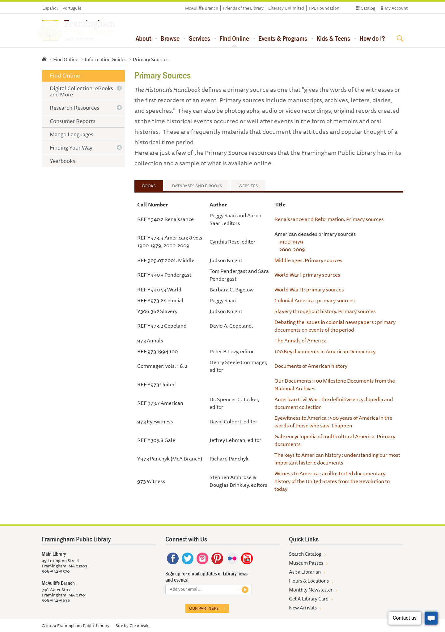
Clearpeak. (139, 625)
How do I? (372, 38)
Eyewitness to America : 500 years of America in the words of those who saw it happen (333, 422)
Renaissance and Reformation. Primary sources (329, 219)
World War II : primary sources (309, 289)
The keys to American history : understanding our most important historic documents (337, 459)
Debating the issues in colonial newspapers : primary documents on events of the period (335, 326)
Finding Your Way (71, 147)
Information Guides (105, 59)
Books (148, 186)
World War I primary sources (307, 274)
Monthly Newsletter (311, 589)
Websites (248, 186)
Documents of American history (310, 366)
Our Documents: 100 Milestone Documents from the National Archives (334, 384)
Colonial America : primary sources (314, 300)
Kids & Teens (333, 38)
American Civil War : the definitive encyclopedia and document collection (333, 403)
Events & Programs (282, 38)
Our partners (203, 608)
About (143, 38)
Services (199, 38)
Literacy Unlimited (286, 8)
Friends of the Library (243, 8)
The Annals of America (300, 340)
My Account (396, 8)
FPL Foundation (324, 8)
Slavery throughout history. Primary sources (325, 311)
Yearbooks (62, 160)
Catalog (368, 8)
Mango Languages (71, 134)
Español (50, 8)
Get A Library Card (308, 598)
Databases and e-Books (197, 186)
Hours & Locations (309, 580)
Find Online (234, 38)
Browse (170, 38)
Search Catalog (305, 554)
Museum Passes (306, 563)
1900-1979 (291, 241)
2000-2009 (292, 249)
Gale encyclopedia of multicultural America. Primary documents (334, 440)
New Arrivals (303, 607)
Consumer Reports (72, 121)
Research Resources (74, 107)
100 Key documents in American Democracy (324, 351)
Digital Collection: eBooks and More (81, 91)
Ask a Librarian (305, 572)
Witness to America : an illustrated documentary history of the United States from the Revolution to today (332, 481)
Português (72, 8)
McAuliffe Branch (201, 8)
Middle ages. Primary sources (308, 260)
